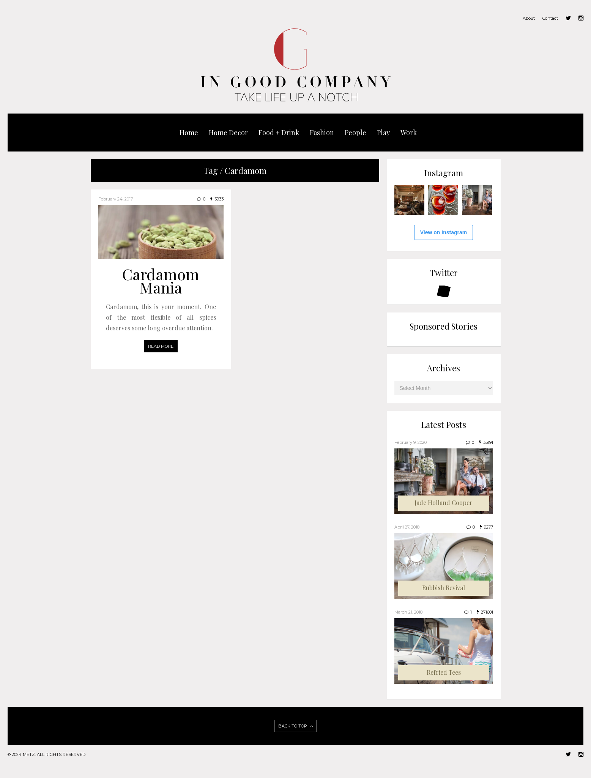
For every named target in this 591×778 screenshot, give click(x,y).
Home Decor (228, 132)
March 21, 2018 (408, 612)
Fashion (322, 132)
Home (189, 132)
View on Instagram (443, 232)
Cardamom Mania (160, 280)
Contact (550, 18)
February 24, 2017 (115, 199)
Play (383, 132)
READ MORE (160, 346)
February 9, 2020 (410, 442)
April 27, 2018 (406, 527)
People (355, 132)
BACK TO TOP (295, 726)
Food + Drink (278, 132)
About (529, 18)
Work (408, 132)
